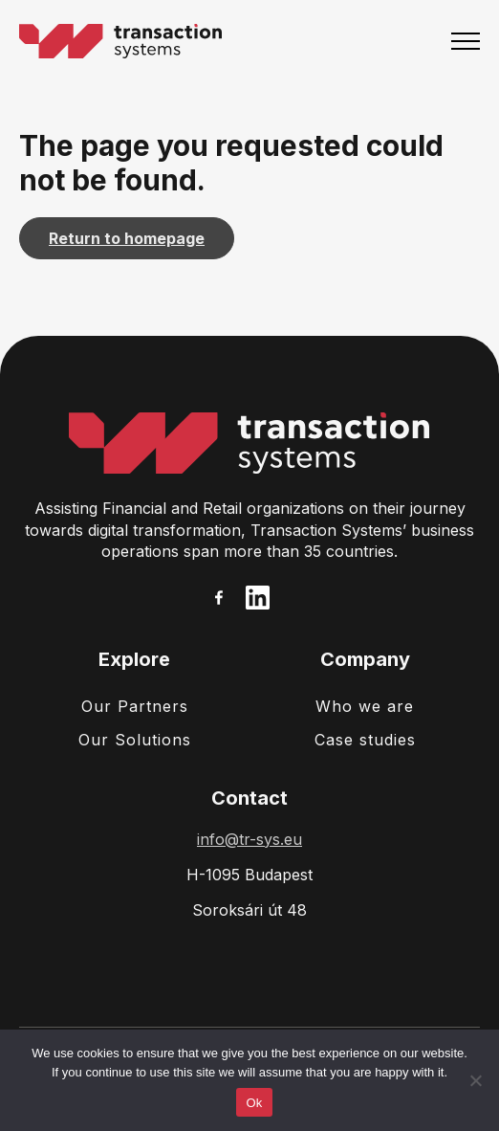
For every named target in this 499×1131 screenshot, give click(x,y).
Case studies (365, 739)
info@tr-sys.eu (249, 839)
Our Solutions (134, 739)
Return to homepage (127, 238)
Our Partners (134, 706)
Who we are (364, 706)
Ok (254, 1103)
